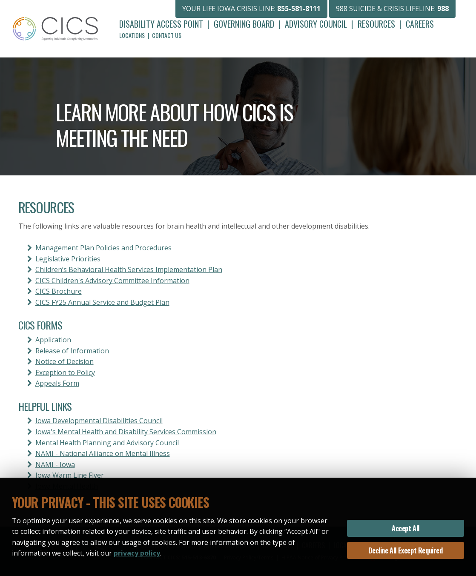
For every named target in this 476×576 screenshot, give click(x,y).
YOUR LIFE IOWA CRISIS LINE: (251, 8)
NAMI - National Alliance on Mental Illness (102, 453)
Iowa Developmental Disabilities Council (99, 420)
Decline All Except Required (405, 550)
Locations (132, 35)
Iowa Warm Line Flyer (69, 475)
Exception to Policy (65, 372)
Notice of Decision (64, 361)
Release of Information (72, 350)
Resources (376, 23)
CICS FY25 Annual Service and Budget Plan (102, 302)
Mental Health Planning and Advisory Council (107, 442)
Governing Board (244, 23)
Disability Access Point (161, 23)
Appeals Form (57, 383)
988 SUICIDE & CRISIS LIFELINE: (392, 8)
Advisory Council (316, 23)
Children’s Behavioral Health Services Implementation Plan (128, 269)
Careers (420, 23)
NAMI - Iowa (55, 464)
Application (53, 339)
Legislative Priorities (67, 259)
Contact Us (166, 35)
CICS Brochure (58, 291)
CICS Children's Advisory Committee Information (112, 280)
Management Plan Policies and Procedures (103, 247)
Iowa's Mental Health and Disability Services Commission (125, 431)
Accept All (405, 528)
